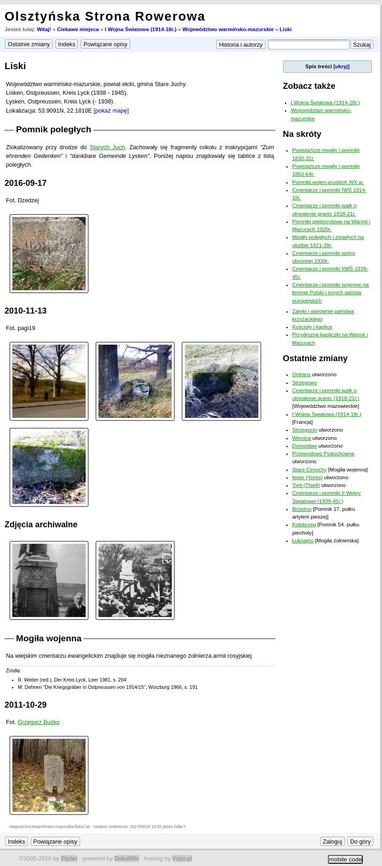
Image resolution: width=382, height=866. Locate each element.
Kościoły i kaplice (312, 327)
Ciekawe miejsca (78, 29)
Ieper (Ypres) (307, 477)
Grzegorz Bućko (39, 722)
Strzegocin (304, 430)
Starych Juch (107, 147)
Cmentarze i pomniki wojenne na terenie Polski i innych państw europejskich (330, 292)
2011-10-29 (26, 704)
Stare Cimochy (309, 469)
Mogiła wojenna (49, 638)
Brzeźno (301, 509)
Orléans (301, 374)
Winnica (301, 438)
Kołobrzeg (304, 524)
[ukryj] (341, 66)
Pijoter (69, 858)
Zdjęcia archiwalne (41, 524)
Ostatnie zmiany (315, 358)
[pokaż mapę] (111, 110)
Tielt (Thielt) (306, 485)
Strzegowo (304, 382)
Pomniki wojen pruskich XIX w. (328, 182)
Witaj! (44, 29)
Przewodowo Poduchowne (323, 453)
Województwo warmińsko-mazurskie (227, 29)
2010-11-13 (26, 310)
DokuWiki (127, 858)
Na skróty (302, 134)
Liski (285, 29)
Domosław (304, 446)
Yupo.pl (182, 858)
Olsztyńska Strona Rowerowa (105, 16)
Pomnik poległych (53, 129)
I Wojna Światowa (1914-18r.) (141, 29)
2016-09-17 (26, 183)
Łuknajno (303, 540)
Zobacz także (309, 86)
